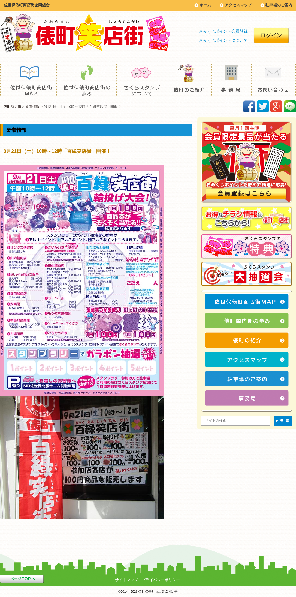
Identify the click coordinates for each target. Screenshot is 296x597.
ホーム (205, 5)
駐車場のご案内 (278, 5)
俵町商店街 (12, 107)
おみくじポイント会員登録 (223, 31)
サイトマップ (126, 580)
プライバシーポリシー (161, 580)
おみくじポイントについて (223, 40)
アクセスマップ (238, 5)
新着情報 (32, 107)
